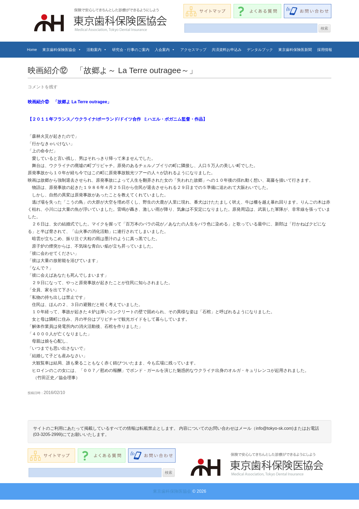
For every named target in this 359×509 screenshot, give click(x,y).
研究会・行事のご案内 (130, 49)
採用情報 (324, 49)
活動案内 (97, 49)
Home (32, 49)
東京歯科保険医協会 (61, 49)
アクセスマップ (193, 49)
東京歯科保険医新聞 (295, 49)
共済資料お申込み (227, 49)
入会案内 (165, 49)
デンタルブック (260, 49)
